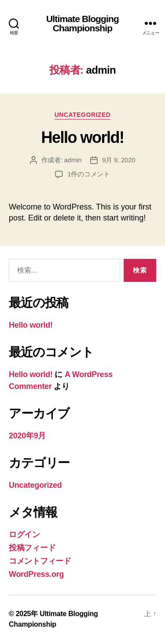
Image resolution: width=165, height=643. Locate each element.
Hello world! (82, 137)
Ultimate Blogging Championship (82, 23)
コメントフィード (40, 561)
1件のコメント (88, 174)
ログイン (24, 534)
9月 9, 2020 (118, 160)
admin (73, 160)
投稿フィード (32, 547)
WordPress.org (36, 574)
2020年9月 (27, 435)
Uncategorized (83, 114)
